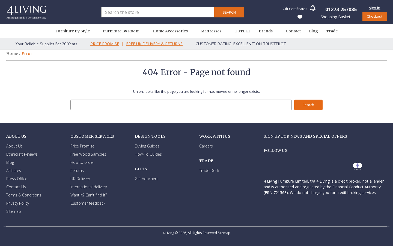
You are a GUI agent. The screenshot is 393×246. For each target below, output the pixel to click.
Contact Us (16, 186)
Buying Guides (147, 145)
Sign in (374, 7)
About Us (14, 145)
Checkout (374, 16)
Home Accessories (173, 31)
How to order (82, 162)
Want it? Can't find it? (88, 194)
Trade (332, 31)
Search (229, 12)
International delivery (88, 186)
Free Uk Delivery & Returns (154, 43)
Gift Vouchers (146, 178)
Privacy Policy (17, 202)
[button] (312, 10)
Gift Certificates (295, 9)
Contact (293, 31)
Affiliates (13, 170)
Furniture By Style (75, 31)
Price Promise (104, 43)
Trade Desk (209, 170)
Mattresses (213, 31)
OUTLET (242, 31)
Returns (77, 170)
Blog (313, 31)
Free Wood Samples (88, 153)
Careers (206, 145)
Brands (268, 31)
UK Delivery (80, 178)
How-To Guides (148, 153)
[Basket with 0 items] (335, 16)
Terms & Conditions (23, 194)
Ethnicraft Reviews (22, 153)
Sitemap (13, 211)
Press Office (16, 178)
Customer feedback (87, 202)
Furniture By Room (123, 31)
